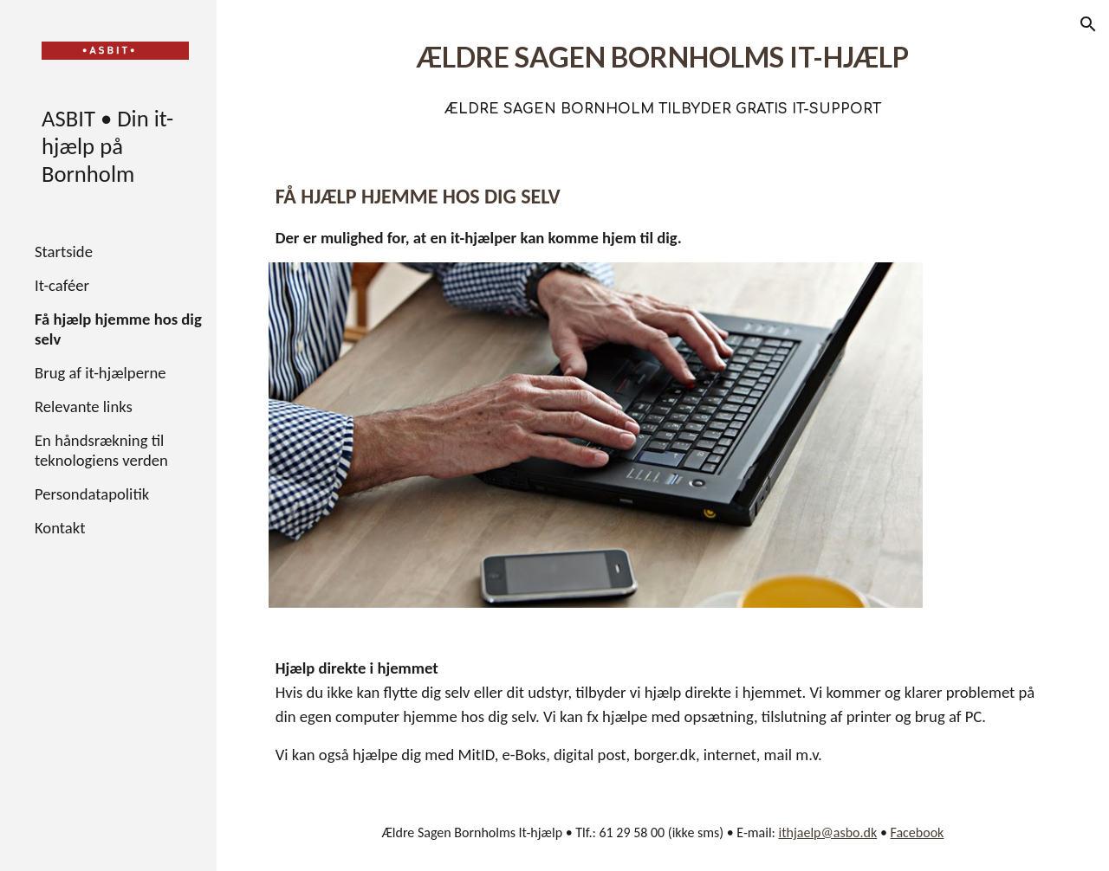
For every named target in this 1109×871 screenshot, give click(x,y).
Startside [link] (64, 251)
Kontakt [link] (60, 528)
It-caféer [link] (62, 285)
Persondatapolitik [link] (92, 494)
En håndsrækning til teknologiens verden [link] (101, 450)
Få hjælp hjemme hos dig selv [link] (118, 329)
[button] (1088, 24)
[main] (663, 74)
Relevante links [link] (84, 406)
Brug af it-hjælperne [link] (100, 373)
